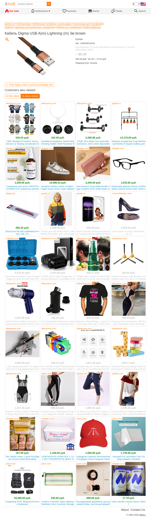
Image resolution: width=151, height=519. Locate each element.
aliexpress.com (13, 103)
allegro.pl (10, 193)
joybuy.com (82, 373)
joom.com (81, 418)
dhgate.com (47, 148)
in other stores (30, 96)
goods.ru (116, 103)
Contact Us (138, 509)
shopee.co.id (12, 418)
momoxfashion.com (121, 193)
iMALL (142, 515)
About (125, 509)
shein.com (46, 373)
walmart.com (12, 238)
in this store (12, 96)
